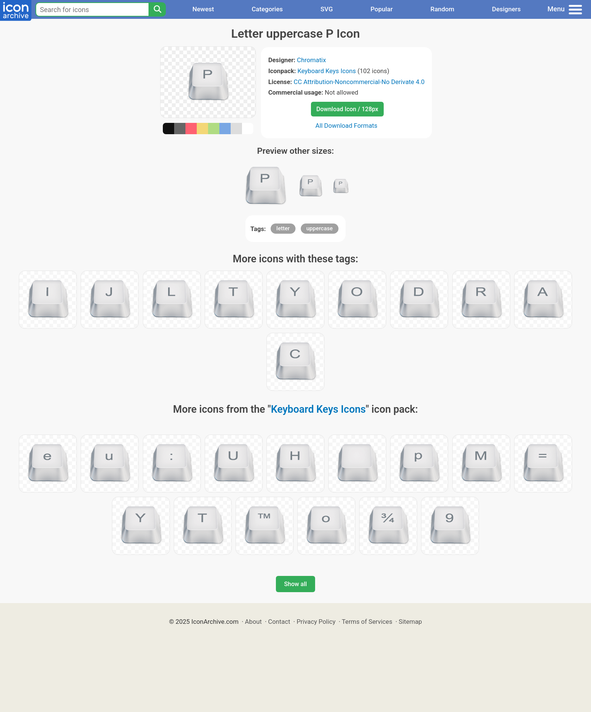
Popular (382, 9)
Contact (279, 621)
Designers (506, 9)
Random (442, 9)
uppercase (319, 228)
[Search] (157, 9)
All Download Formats (346, 125)
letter (282, 228)
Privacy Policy (316, 621)
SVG (326, 9)
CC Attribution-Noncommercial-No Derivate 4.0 (359, 82)
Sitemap (410, 621)
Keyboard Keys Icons (326, 71)
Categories (267, 9)
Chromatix (311, 60)
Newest (203, 9)
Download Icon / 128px (347, 109)
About (253, 621)
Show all (295, 584)
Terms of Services (367, 621)
